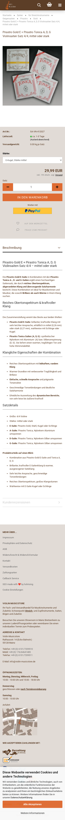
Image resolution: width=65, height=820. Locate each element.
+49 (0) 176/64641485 (20, 652)
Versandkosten (10, 566)
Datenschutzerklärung (21, 797)
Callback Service (11, 578)
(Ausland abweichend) (39, 140)
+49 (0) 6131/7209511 (22, 655)
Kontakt (6, 560)
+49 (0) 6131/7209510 (22, 649)
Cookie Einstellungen (13, 589)
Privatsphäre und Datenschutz (17, 543)
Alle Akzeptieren (32, 804)
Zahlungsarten (10, 572)
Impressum (8, 537)
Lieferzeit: (8, 136)
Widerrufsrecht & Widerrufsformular (20, 555)
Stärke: (6, 153)
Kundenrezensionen (16, 502)
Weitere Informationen (33, 813)
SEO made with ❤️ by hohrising (18, 584)
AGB (5, 549)
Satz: (5, 180)
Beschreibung (12, 247)
